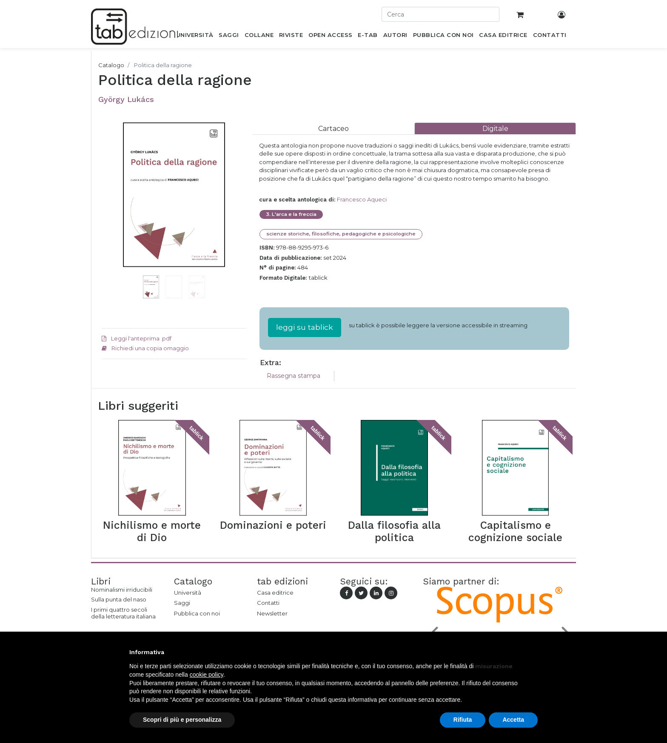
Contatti (268, 602)
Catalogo (111, 65)
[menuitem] (194, 36)
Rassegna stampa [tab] (293, 376)
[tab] (333, 128)
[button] (112, 207)
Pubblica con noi (197, 613)
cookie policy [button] (206, 674)
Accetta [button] (513, 719)
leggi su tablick (304, 327)
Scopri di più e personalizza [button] (182, 719)
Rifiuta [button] (462, 719)
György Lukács (126, 99)
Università (187, 592)
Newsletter (272, 613)
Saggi (182, 602)
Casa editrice (275, 592)
